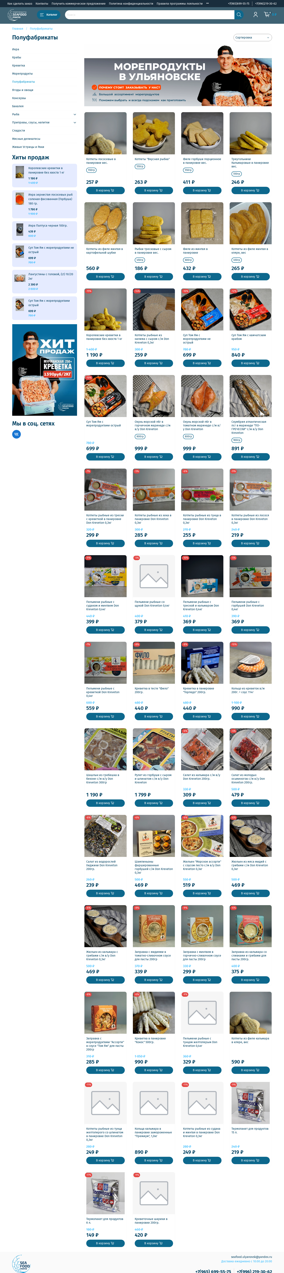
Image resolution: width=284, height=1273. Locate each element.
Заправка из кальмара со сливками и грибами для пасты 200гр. (249, 955)
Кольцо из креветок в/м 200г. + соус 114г (248, 690)
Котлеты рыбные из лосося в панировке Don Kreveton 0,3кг (250, 519)
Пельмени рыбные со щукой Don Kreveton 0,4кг (152, 603)
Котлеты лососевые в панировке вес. (101, 160)
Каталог (48, 15)
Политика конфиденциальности (131, 3)
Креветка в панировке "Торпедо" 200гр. (198, 690)
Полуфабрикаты (23, 81)
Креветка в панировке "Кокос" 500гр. (150, 1040)
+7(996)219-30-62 (266, 3)
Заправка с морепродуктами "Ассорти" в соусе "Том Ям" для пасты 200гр (105, 1044)
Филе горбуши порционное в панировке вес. (202, 160)
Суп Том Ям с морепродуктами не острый (197, 338)
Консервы (19, 98)
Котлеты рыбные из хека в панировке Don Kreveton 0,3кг (153, 519)
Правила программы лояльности (180, 3)
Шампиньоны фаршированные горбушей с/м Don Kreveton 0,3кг (154, 867)
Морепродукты (22, 73)
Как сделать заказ (19, 3)
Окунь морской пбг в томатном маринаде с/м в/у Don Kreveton (202, 425)
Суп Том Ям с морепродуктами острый (103, 423)
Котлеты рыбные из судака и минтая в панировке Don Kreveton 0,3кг (201, 1132)
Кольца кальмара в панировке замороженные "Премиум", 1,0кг (153, 1132)
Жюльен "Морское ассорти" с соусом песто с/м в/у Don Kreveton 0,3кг (202, 865)
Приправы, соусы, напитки (31, 122)
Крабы (16, 57)
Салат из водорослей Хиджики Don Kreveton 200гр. (101, 865)
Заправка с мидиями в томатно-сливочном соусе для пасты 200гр (153, 955)
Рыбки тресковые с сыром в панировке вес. (153, 250)
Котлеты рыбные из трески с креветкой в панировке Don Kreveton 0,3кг (105, 519)
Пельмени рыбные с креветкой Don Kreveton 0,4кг (102, 692)
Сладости (18, 130)
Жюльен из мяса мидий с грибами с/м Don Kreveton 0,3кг (249, 865)
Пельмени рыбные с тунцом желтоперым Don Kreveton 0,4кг (200, 1042)
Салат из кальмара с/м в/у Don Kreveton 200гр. (201, 776)
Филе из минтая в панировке (195, 250)
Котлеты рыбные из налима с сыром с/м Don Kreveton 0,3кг (152, 338)
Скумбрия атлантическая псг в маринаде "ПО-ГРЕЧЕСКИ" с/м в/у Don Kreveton (248, 427)
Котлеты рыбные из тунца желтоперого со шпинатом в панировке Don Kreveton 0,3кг (104, 1134)
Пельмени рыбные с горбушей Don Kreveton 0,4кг (247, 605)
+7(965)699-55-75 (238, 3)
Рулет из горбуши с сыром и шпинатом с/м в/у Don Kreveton (153, 778)
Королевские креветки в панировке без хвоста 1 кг (104, 337)
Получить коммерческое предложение (79, 3)
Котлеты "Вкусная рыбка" (152, 159)
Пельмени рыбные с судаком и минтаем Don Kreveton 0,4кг (102, 605)
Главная (17, 28)
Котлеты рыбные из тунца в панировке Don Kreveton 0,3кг (202, 519)
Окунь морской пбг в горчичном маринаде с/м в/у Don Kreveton (152, 425)
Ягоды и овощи (22, 90)
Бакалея (18, 106)
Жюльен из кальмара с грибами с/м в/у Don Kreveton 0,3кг (102, 955)
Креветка (18, 65)
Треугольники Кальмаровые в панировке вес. (250, 162)
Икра (15, 49)
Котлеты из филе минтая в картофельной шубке (104, 250)
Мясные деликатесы (26, 139)
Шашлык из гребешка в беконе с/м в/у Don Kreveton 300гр (102, 778)
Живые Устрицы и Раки (28, 147)
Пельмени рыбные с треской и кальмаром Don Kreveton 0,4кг (201, 605)
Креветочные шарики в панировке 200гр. (151, 1220)
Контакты (42, 3)
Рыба (15, 114)
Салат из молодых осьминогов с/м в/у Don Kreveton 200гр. (248, 778)
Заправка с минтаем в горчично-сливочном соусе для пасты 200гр (202, 955)
